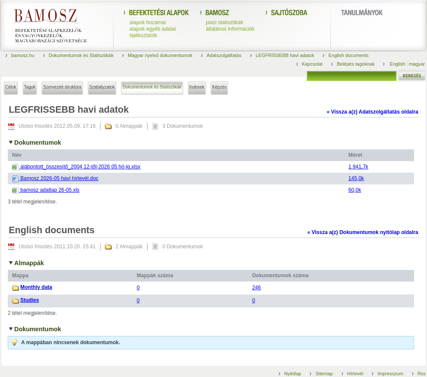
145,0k (356, 178)
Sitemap (324, 373)
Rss (422, 373)
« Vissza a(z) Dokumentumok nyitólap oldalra (362, 232)
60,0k (355, 190)
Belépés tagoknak (355, 64)
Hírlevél (355, 373)
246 (256, 288)
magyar (417, 64)
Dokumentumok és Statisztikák (81, 55)
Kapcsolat (312, 64)
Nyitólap (292, 373)
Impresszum (390, 373)
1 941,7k (358, 167)
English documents (348, 55)
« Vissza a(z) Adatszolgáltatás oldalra (372, 112)
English (398, 64)
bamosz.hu (23, 55)
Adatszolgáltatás (224, 55)
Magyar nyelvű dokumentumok (160, 55)
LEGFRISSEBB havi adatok (285, 55)
